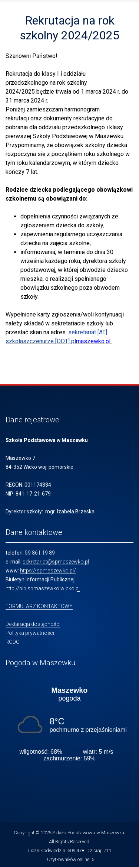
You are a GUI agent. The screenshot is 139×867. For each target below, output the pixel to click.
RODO (13, 642)
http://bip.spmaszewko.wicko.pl (43, 588)
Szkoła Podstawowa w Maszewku (88, 832)
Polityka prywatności (30, 633)
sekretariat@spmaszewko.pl (56, 562)
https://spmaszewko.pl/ (48, 571)
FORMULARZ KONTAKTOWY (39, 606)
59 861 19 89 (40, 553)
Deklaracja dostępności (33, 624)
